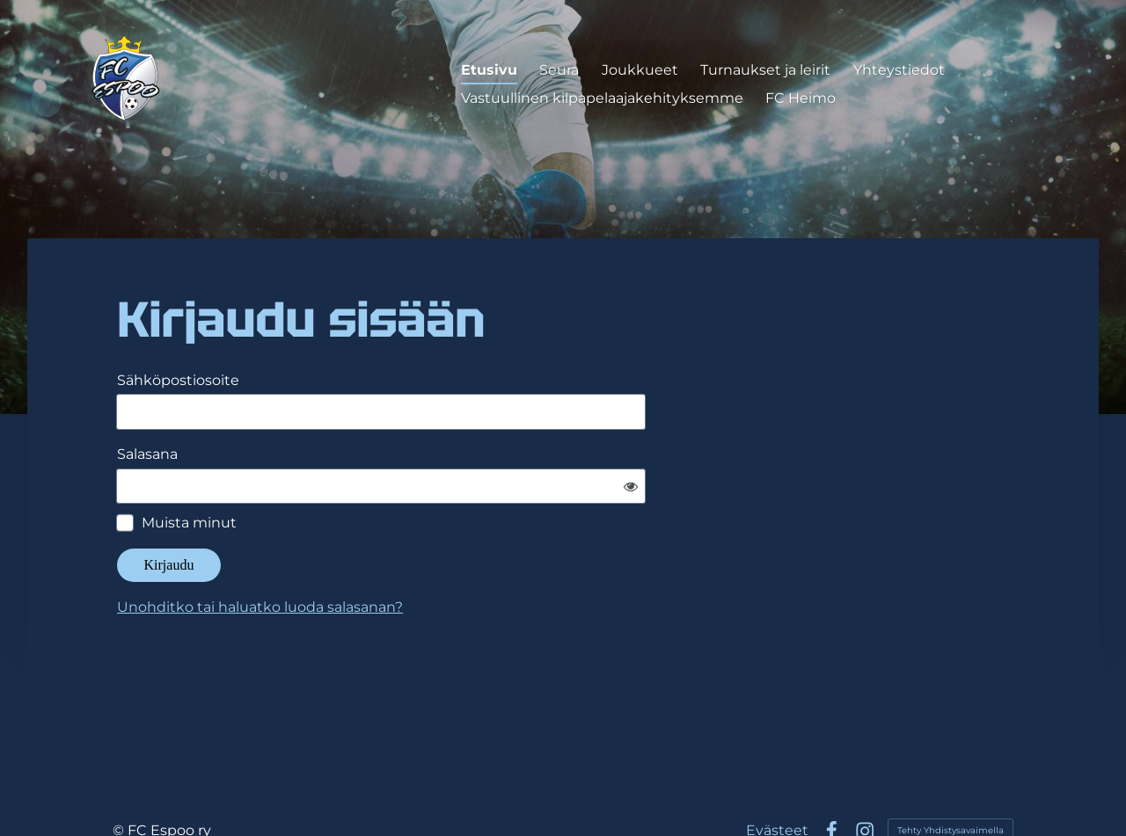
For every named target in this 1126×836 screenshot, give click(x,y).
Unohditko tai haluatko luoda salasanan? (429, 555)
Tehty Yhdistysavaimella (950, 778)
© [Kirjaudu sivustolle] (120, 778)
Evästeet (777, 779)
